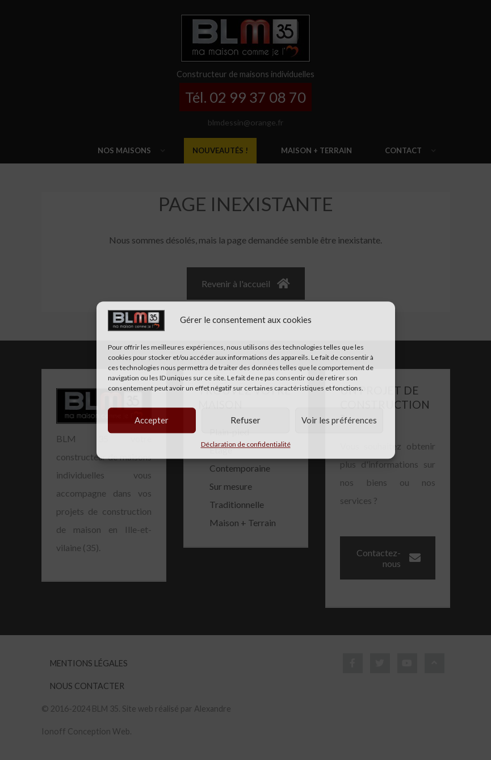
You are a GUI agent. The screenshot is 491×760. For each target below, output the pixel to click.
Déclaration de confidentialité (246, 444)
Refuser (245, 420)
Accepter (152, 420)
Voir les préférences (339, 420)
